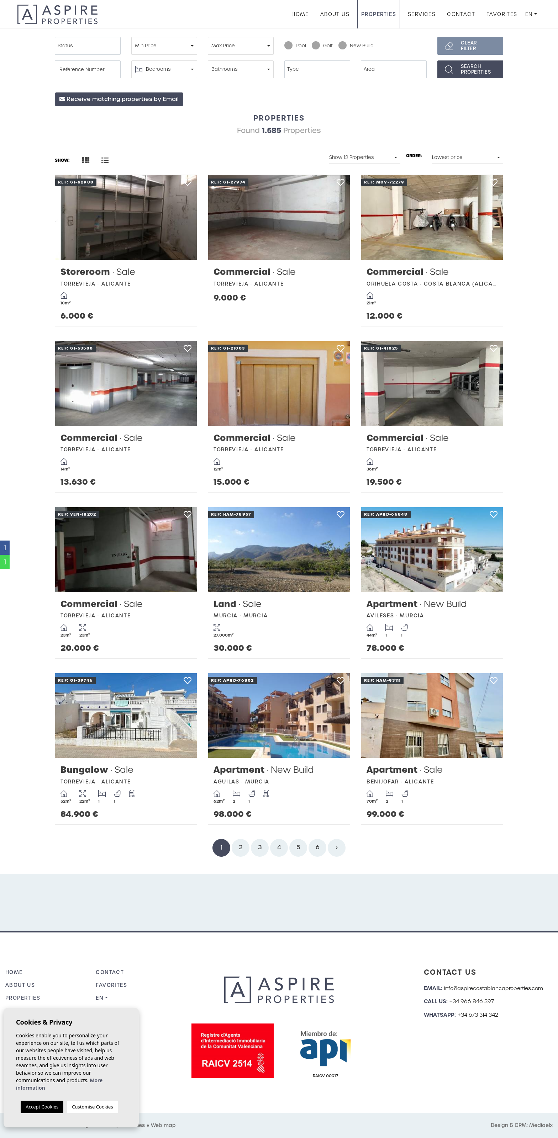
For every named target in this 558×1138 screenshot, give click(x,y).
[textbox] (89, 46)
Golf (322, 45)
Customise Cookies (92, 1107)
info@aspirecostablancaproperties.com (493, 988)
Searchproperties (476, 69)
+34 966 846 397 (471, 1001)
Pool (295, 45)
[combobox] (88, 46)
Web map (163, 1125)
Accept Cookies (42, 1107)
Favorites (501, 14)
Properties (378, 14)
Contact (461, 14)
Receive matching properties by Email (119, 99)
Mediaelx (541, 1125)
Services (422, 14)
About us (334, 14)
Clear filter (469, 46)
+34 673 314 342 (478, 1015)
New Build (356, 45)
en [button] (529, 14)
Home (300, 14)
